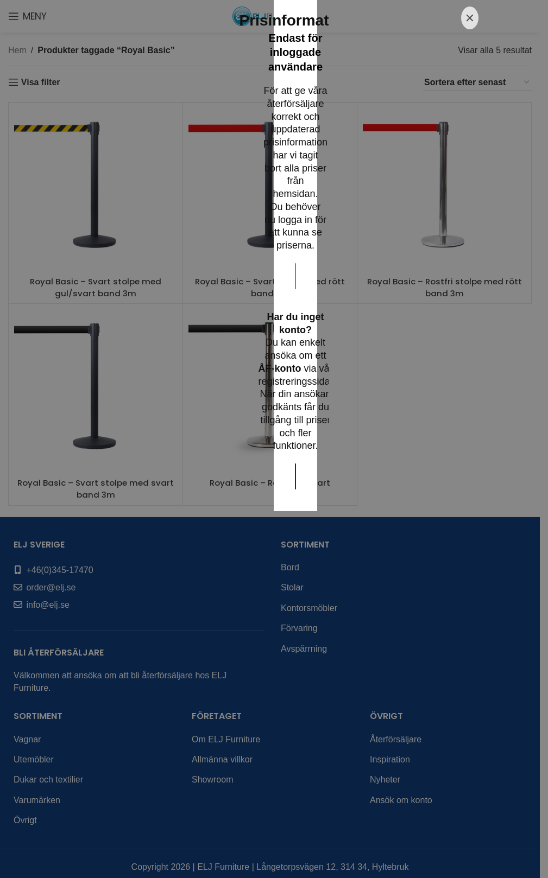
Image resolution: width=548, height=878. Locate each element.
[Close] (469, 300)
